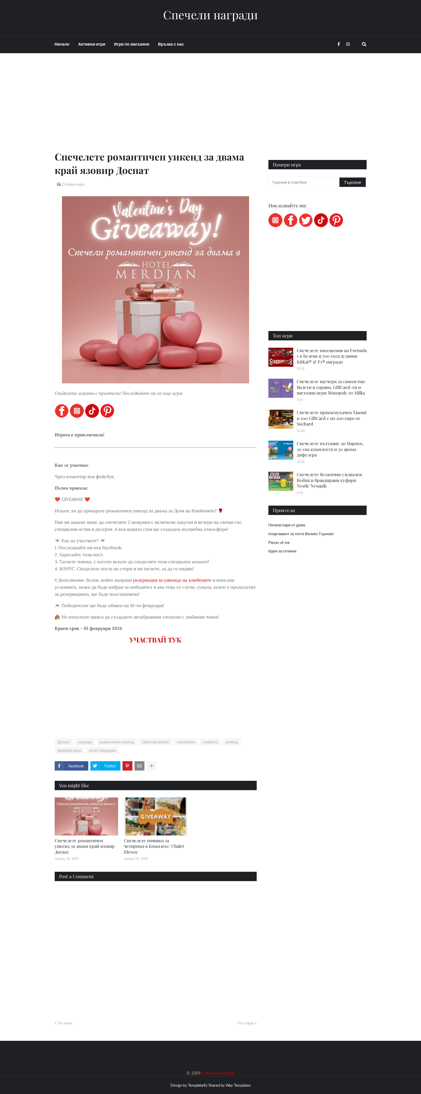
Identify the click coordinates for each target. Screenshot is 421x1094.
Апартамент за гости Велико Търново (301, 533)
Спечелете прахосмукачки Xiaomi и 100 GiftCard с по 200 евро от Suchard (331, 418)
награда (85, 742)
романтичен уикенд (117, 742)
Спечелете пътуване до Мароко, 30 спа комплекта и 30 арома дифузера (330, 449)
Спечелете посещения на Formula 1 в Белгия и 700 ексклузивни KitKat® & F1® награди (332, 356)
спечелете (186, 742)
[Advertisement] (156, 109)
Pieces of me (279, 542)
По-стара (245, 1023)
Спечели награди (210, 14)
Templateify (198, 1085)
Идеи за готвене (282, 551)
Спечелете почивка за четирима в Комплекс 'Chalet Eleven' (154, 846)
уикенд (231, 742)
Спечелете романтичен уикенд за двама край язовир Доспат (85, 846)
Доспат (64, 742)
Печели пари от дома (286, 525)
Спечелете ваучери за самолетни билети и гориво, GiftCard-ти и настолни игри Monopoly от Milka (331, 387)
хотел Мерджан (102, 750)
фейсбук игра (69, 750)
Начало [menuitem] (62, 44)
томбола (210, 742)
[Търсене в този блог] (304, 182)
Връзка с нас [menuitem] (171, 44)
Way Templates (238, 1085)
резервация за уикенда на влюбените (172, 580)
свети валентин (155, 742)
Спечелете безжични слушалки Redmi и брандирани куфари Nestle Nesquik (329, 480)
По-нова (65, 1023)
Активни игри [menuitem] (91, 44)
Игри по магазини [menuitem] (131, 44)
